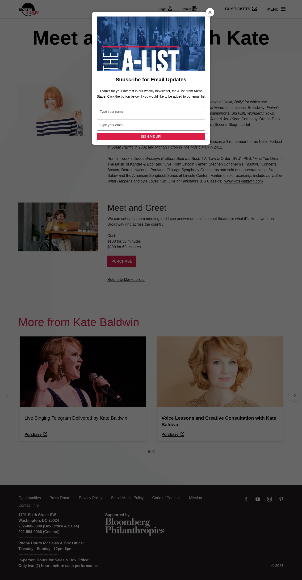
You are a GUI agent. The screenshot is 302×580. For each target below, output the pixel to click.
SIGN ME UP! (151, 136)
